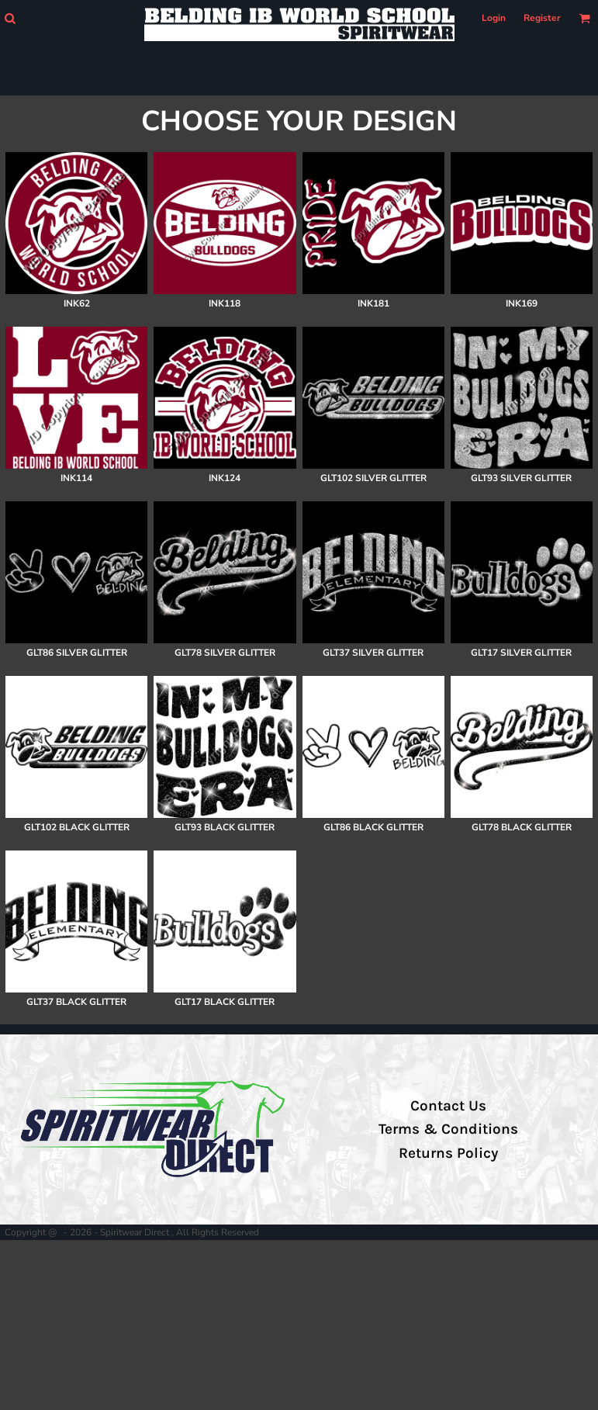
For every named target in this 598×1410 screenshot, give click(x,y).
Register (542, 18)
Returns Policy (448, 1153)
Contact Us (448, 1105)
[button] (10, 18)
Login (494, 18)
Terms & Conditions (448, 1129)
